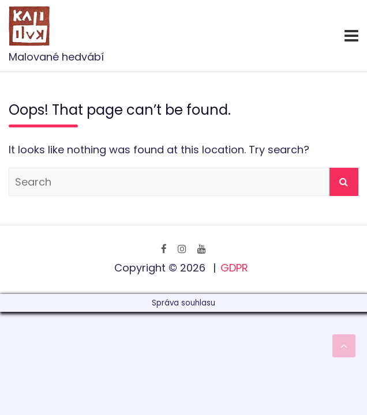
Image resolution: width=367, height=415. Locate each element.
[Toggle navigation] (351, 36)
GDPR (234, 268)
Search (343, 182)
